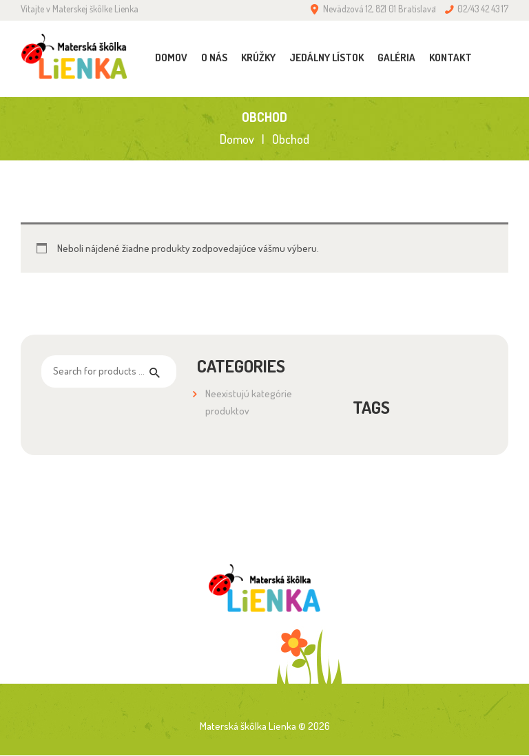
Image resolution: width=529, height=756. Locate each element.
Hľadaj (157, 371)
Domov (237, 139)
